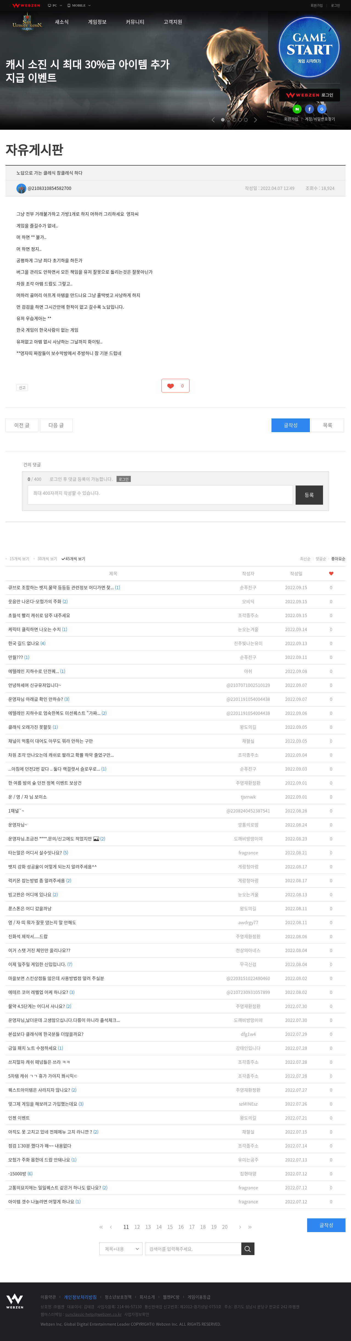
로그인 (335, 5)
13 (148, 1226)
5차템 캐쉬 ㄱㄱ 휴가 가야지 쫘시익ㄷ (43, 1076)
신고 (22, 387)
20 (225, 1226)
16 (181, 1226)
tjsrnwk (248, 796)
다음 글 (56, 425)
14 (159, 1226)
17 (192, 1226)
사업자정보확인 (136, 1314)
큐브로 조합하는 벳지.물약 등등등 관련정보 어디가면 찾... (64, 587)
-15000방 (20, 1173)
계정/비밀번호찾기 (320, 119)
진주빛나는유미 (248, 643)
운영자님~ (17, 824)
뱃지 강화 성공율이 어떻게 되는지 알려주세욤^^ (52, 866)
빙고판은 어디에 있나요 (33, 894)
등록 (309, 495)
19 (214, 1226)
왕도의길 (248, 727)
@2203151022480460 (248, 978)
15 (170, 1226)
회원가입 (317, 5)
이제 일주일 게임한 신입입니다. (40, 964)
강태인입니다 (248, 1048)
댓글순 (321, 558)
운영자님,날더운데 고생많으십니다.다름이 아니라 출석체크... (64, 1020)
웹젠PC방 (171, 1297)
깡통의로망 (248, 824)
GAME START (309, 47)
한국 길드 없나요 (27, 643)
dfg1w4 (248, 1034)
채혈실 (248, 741)
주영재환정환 (248, 782)
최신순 (305, 558)
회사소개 (147, 1297)
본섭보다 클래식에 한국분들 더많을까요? (46, 1034)
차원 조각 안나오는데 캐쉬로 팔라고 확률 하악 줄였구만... (61, 755)
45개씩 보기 (75, 558)
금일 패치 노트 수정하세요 (35, 1048)
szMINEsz (248, 1103)
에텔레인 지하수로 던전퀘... (36, 671)
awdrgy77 (248, 922)
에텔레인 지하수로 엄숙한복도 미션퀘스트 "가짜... (57, 713)
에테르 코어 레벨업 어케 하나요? (41, 992)
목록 (327, 425)
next (255, 119)
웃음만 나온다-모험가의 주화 (38, 601)
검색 (247, 1248)
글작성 (291, 425)
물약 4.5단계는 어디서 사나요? (39, 1006)
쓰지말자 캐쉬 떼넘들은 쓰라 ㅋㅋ (39, 1062)
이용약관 (48, 1297)
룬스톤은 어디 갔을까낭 (30, 908)
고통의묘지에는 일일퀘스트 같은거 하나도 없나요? (57, 1187)
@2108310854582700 (43, 188)
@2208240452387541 (248, 810)
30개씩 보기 (47, 558)
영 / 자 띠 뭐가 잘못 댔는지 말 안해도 (42, 922)
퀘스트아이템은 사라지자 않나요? (42, 1089)
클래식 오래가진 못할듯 (33, 727)
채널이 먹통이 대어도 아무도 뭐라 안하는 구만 (50, 741)
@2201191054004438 (248, 699)
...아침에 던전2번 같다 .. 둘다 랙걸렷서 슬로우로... (57, 768)
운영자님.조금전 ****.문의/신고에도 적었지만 (56, 838)
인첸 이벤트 (19, 1117)
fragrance (248, 852)
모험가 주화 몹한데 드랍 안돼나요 (42, 1159)
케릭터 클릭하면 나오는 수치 (37, 629)
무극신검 (248, 964)
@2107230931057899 (248, 992)
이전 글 (22, 425)
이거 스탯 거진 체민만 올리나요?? (39, 950)
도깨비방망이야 (248, 838)
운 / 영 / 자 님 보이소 (27, 796)
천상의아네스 (248, 950)
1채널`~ (16, 810)
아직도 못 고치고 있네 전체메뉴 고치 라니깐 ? (53, 1131)
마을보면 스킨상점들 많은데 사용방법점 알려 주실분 (56, 978)
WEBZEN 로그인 (309, 95)
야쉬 (248, 671)
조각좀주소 (248, 615)
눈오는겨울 (248, 629)
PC (55, 5)
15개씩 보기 (19, 558)
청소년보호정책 (118, 1297)
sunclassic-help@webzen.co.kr (93, 1314)
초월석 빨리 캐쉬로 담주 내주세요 (39, 615)
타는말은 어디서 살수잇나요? (38, 852)
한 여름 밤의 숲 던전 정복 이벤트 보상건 (45, 782)
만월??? (18, 657)
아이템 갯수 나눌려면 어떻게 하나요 (44, 1201)
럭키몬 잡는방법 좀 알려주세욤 (39, 880)
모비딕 (248, 601)
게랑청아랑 (248, 866)
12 (137, 1226)
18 (203, 1226)
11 (126, 1226)
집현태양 (248, 1173)
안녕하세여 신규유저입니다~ (34, 685)
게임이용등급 (199, 1297)
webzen (26, 5)
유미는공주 (248, 1159)
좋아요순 (338, 558)
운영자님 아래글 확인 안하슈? (38, 699)
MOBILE (79, 5)
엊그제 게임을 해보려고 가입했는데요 (46, 1103)
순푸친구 (248, 587)
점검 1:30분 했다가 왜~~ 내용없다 (39, 1145)
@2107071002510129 (248, 685)
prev (213, 119)
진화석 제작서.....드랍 (28, 936)
